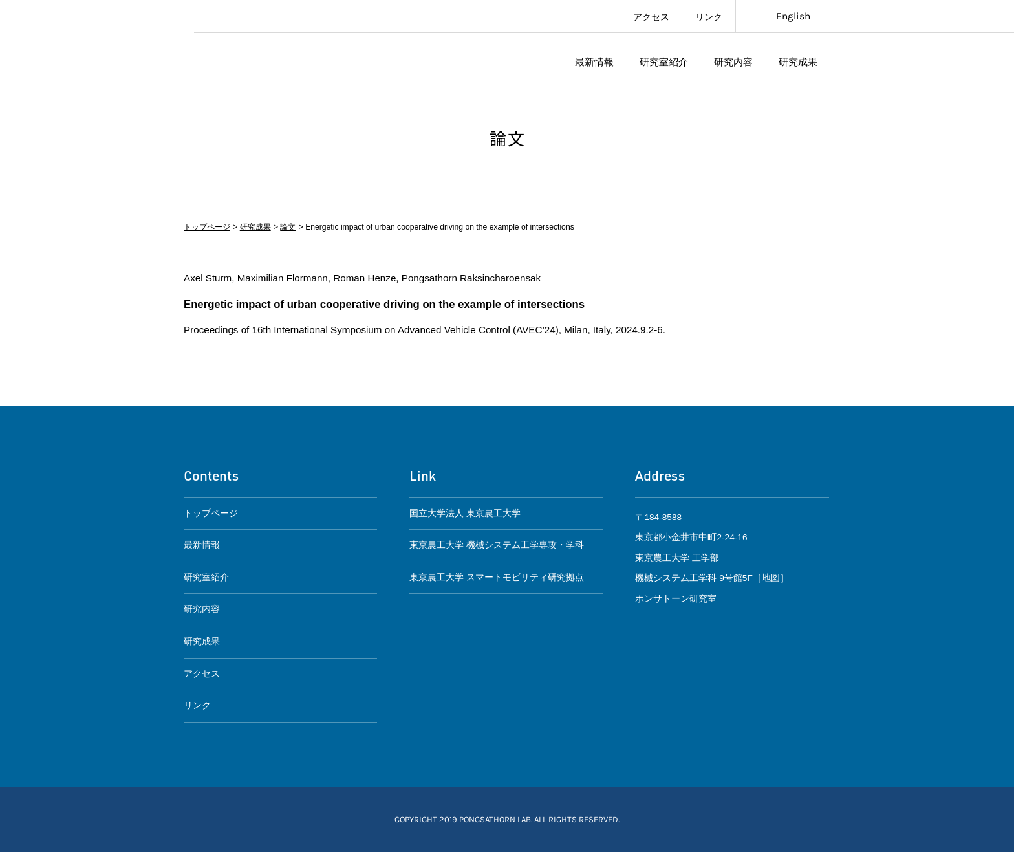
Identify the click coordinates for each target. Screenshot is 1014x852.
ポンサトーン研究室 (292, 61)
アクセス (651, 16)
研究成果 (798, 61)
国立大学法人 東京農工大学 (465, 513)
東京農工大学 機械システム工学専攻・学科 (496, 545)
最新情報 (594, 61)
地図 (771, 578)
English (793, 16)
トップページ (207, 227)
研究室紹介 (664, 61)
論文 (288, 227)
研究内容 (733, 61)
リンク (708, 16)
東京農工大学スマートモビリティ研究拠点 (97, 44)
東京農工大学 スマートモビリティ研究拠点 (496, 577)
